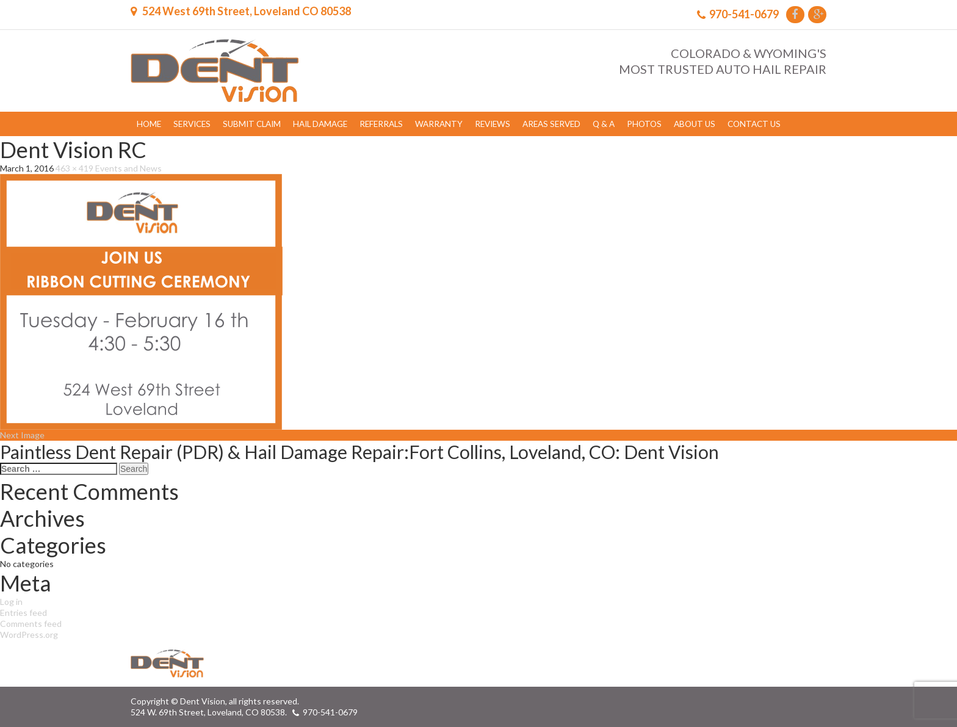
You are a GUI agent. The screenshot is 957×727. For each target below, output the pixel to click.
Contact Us (754, 124)
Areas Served (551, 124)
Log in (11, 601)
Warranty (439, 124)
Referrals (381, 124)
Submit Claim (252, 124)
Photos (644, 124)
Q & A (604, 124)
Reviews (492, 124)
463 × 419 (74, 168)
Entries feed (23, 612)
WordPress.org (29, 634)
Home (149, 124)
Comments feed (31, 623)
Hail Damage (320, 124)
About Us (694, 124)
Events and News (128, 168)
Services (192, 124)
